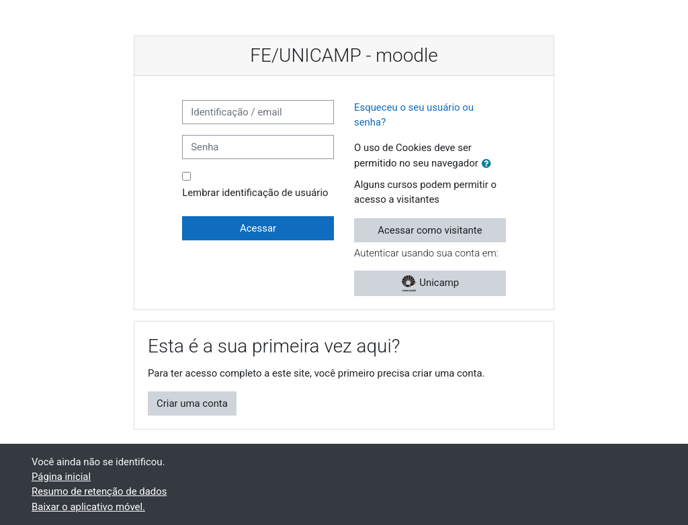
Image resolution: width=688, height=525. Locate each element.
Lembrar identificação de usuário (255, 193)
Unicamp (430, 283)
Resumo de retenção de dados (99, 491)
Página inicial (61, 477)
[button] (489, 164)
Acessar (258, 228)
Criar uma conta (192, 403)
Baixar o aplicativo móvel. (88, 507)
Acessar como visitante (430, 230)
